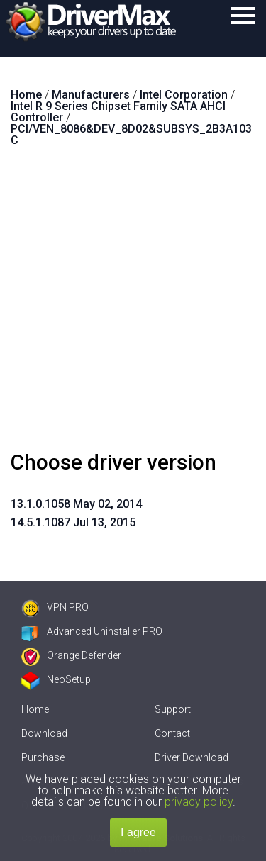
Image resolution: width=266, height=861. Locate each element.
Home (35, 709)
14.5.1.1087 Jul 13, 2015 (73, 522)
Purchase (43, 757)
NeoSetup (56, 679)
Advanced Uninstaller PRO (91, 631)
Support (173, 709)
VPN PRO (55, 607)
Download (44, 733)
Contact (172, 733)
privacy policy (199, 802)
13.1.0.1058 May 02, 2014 (76, 504)
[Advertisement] (133, 305)
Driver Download (191, 757)
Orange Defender (71, 655)
